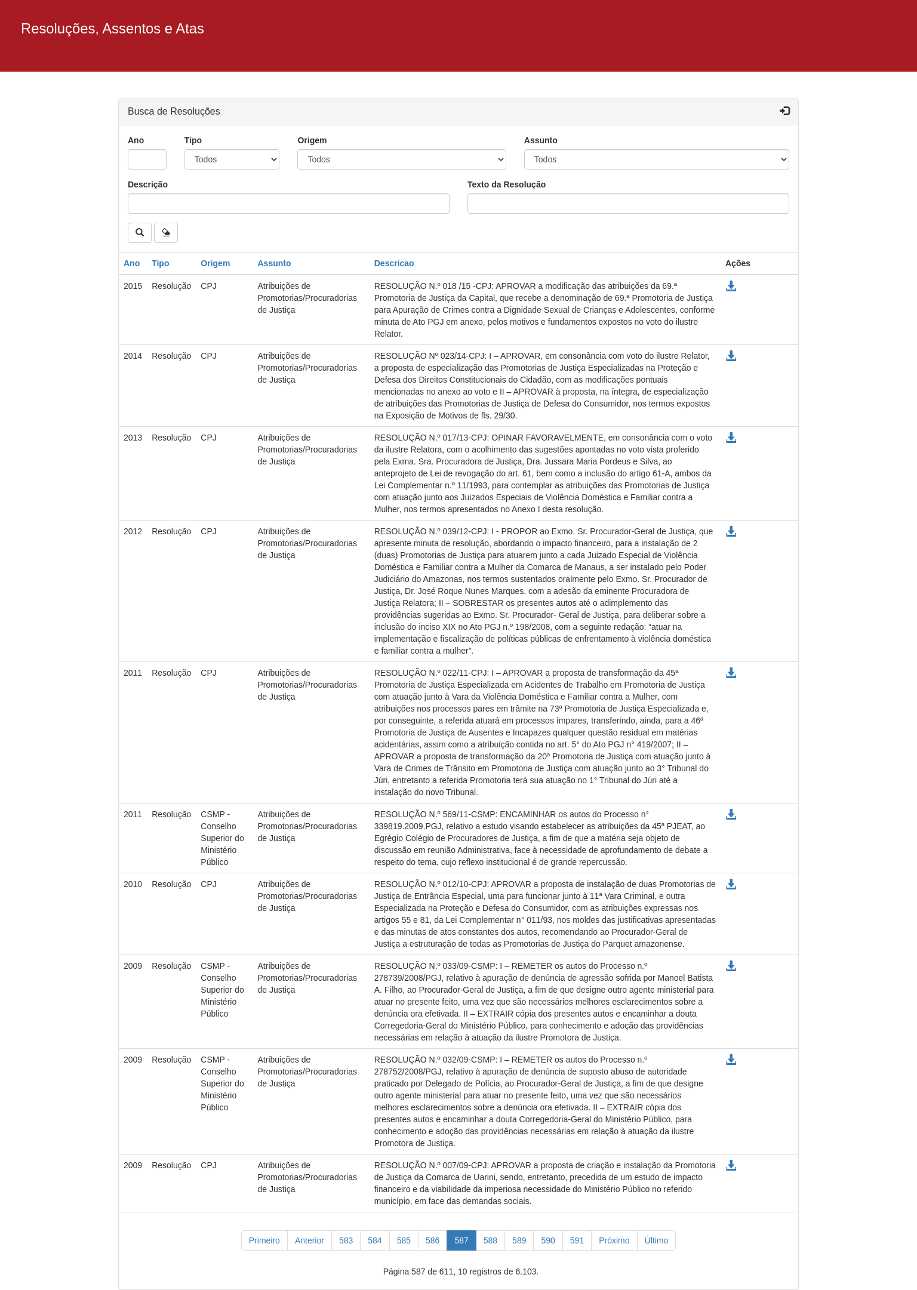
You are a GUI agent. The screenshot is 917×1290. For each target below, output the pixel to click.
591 (577, 1240)
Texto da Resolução (506, 184)
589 (519, 1240)
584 (374, 1240)
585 (404, 1240)
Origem (312, 140)
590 (548, 1240)
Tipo (193, 140)
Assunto (541, 140)
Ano (136, 140)
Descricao (394, 263)
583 (346, 1240)
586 (432, 1240)
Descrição (148, 184)
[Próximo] (614, 1240)
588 (490, 1240)
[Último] (656, 1240)
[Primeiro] (264, 1240)
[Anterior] (309, 1240)
